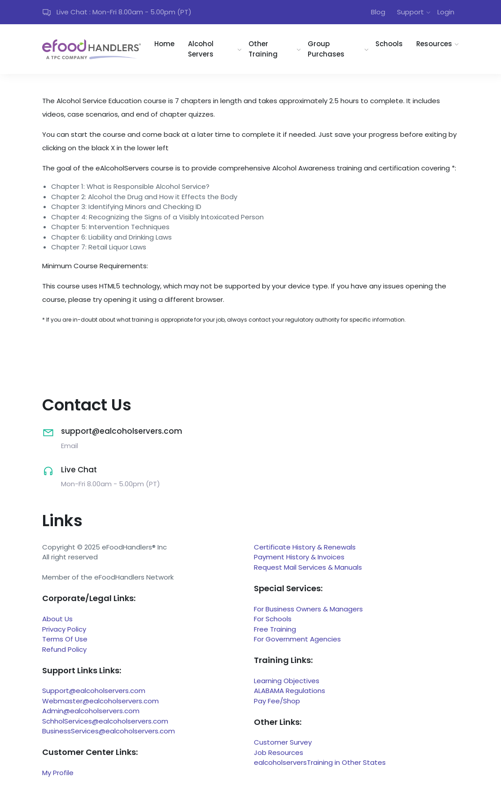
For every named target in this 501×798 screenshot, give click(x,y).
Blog (378, 12)
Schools (389, 43)
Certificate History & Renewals (305, 547)
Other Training (263, 49)
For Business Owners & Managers (308, 609)
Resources (434, 43)
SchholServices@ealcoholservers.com (105, 721)
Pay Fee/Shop (277, 701)
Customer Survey (283, 742)
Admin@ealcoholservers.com (90, 710)
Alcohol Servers (200, 49)
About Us (57, 619)
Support (410, 12)
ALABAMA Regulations (289, 690)
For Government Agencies (297, 639)
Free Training (275, 629)
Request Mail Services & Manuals (308, 567)
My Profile (58, 772)
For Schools (273, 619)
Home (164, 43)
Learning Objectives (286, 680)
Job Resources (278, 752)
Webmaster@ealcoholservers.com (100, 701)
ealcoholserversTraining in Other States (320, 762)
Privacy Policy (64, 629)
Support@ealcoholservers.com (93, 690)
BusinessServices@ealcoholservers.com (108, 731)
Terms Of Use (64, 639)
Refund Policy (64, 649)
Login (445, 12)
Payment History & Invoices (299, 557)
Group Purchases (326, 49)
